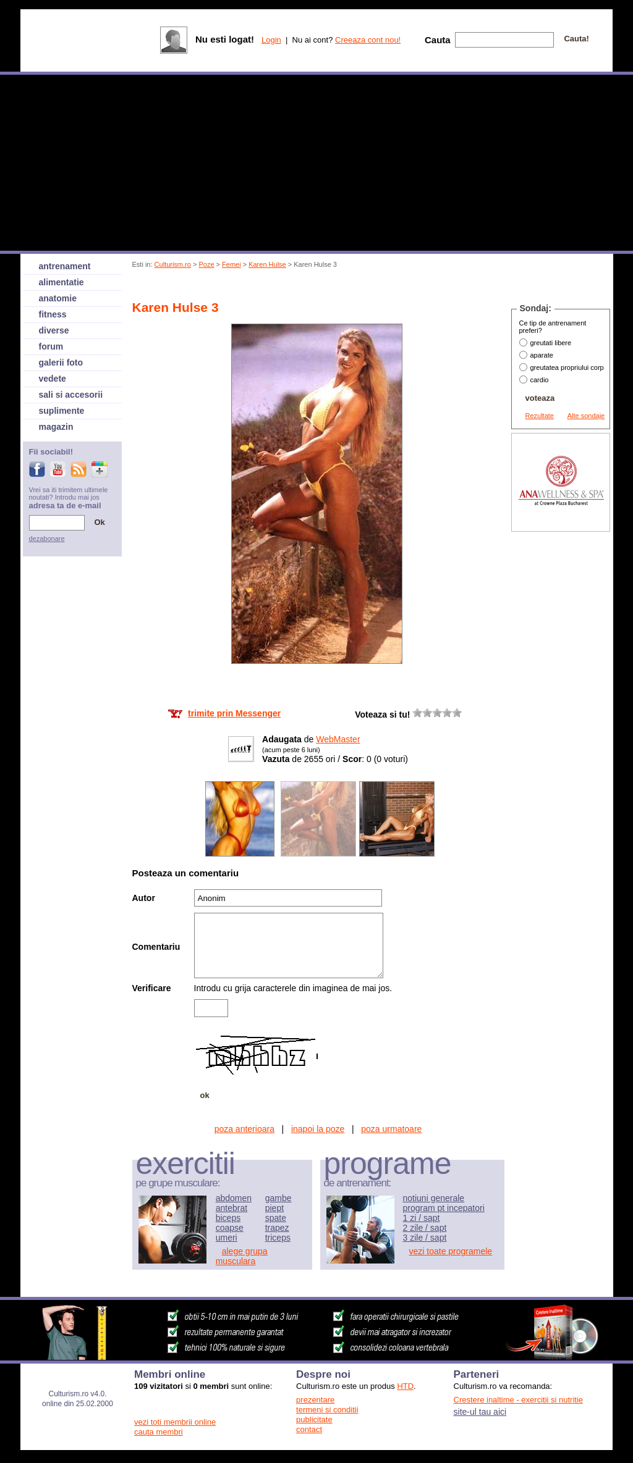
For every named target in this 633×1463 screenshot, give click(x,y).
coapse (230, 1228)
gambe (278, 1198)
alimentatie (61, 282)
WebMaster (338, 739)
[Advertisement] (358, 286)
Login (271, 39)
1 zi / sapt (421, 1218)
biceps (228, 1218)
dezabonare (47, 538)
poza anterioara (244, 1129)
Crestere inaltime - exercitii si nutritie (519, 1399)
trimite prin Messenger (234, 713)
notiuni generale (434, 1198)
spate (275, 1218)
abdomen (234, 1198)
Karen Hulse (267, 264)
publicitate (314, 1419)
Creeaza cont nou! (368, 39)
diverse (54, 330)
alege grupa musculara (242, 1256)
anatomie (58, 298)
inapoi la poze (317, 1129)
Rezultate (539, 415)
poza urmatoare (391, 1129)
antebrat (231, 1208)
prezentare (315, 1399)
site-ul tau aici (480, 1412)
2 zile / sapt (425, 1228)
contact (309, 1429)
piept (274, 1208)
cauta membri (158, 1431)
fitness (53, 314)
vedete (52, 379)
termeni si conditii (327, 1409)
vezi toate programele (451, 1251)
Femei (231, 264)
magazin (56, 427)
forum (51, 346)
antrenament (65, 266)
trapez (277, 1228)
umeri (226, 1238)
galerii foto (61, 362)
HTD (405, 1386)
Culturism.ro (173, 264)
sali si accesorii (71, 395)
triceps (278, 1238)
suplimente (62, 411)
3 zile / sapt (425, 1238)
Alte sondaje (586, 415)
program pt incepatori (444, 1208)
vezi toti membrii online (175, 1422)
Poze (206, 264)
